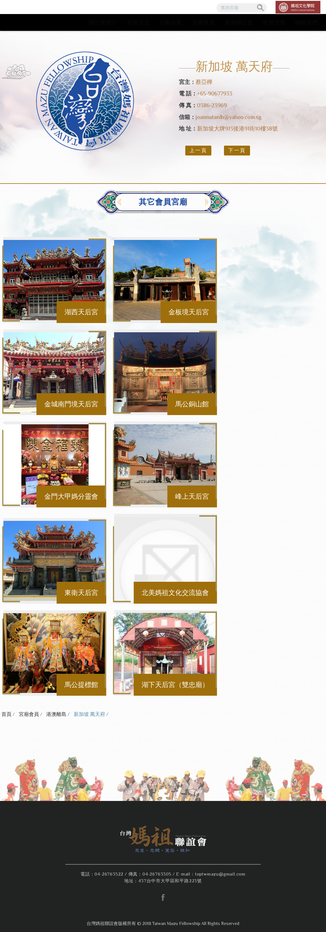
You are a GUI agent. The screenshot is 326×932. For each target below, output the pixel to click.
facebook (163, 897)
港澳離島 (56, 714)
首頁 (6, 714)
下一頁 (237, 150)
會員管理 (274, 22)
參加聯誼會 (239, 22)
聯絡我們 (306, 22)
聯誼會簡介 (103, 22)
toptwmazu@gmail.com (220, 874)
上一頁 (198, 150)
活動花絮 (170, 22)
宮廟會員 (203, 22)
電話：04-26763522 (101, 874)
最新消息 (138, 22)
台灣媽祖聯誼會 (39, 15)
